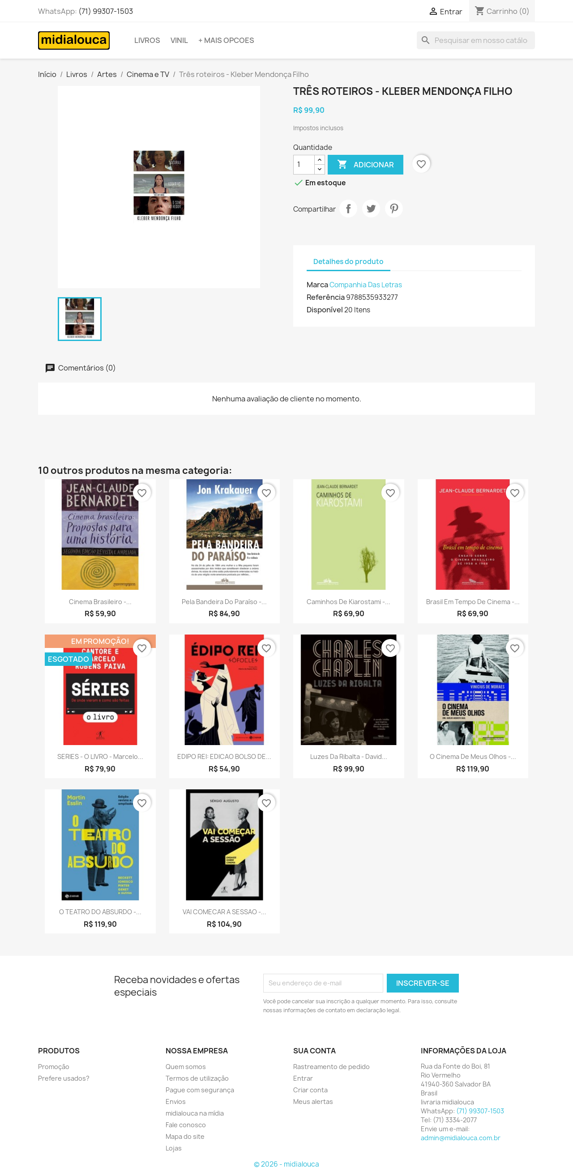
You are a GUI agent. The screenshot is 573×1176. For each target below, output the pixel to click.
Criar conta (310, 1090)
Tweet (371, 208)
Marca (317, 284)
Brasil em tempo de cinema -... (473, 601)
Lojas (174, 1148)
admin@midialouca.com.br (460, 1137)
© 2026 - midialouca (286, 1164)
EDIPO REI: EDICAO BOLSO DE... (224, 756)
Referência (326, 297)
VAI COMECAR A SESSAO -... (224, 912)
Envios (176, 1101)
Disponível (325, 309)
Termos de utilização (197, 1078)
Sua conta (314, 1051)
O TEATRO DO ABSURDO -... (100, 912)
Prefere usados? (64, 1078)
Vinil (179, 40)
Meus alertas (313, 1101)
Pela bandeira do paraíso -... (224, 601)
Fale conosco (186, 1125)
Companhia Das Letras (365, 285)
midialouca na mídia (195, 1113)
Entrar (303, 1078)
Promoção (53, 1066)
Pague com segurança (200, 1090)
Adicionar (365, 164)
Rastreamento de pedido (331, 1066)
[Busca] (476, 40)
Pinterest (394, 208)
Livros (147, 40)
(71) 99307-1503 (105, 11)
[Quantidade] (304, 165)
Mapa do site (185, 1136)
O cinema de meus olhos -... (473, 756)
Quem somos (186, 1066)
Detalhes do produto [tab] (348, 261)
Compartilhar (348, 208)
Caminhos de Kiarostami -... (348, 601)
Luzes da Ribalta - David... (348, 756)
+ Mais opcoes (226, 40)
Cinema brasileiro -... (100, 601)
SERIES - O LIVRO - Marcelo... (100, 756)
